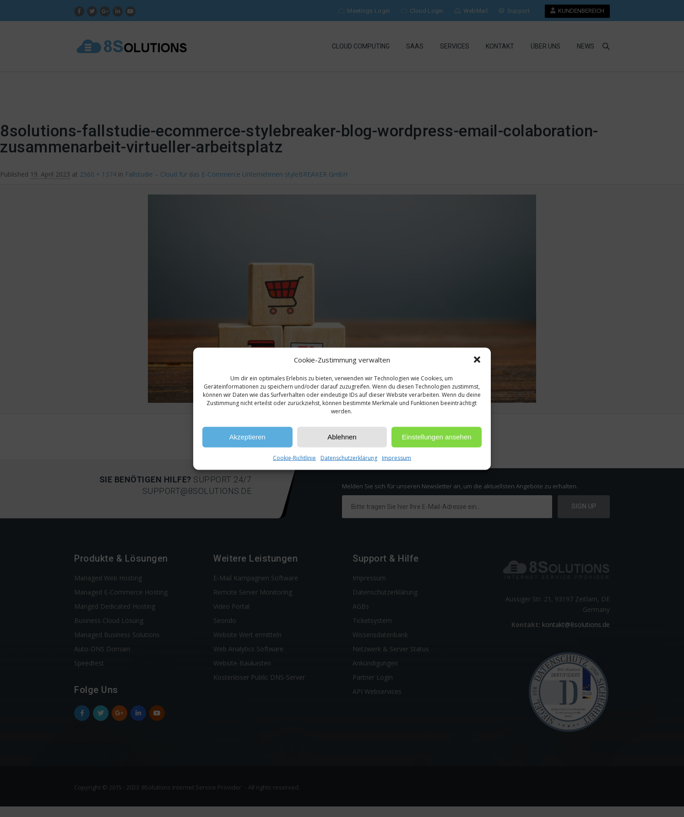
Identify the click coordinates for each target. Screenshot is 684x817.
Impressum (396, 457)
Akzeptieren (247, 437)
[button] (477, 359)
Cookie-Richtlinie (294, 457)
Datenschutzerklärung (348, 457)
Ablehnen (341, 437)
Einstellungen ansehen (437, 437)
